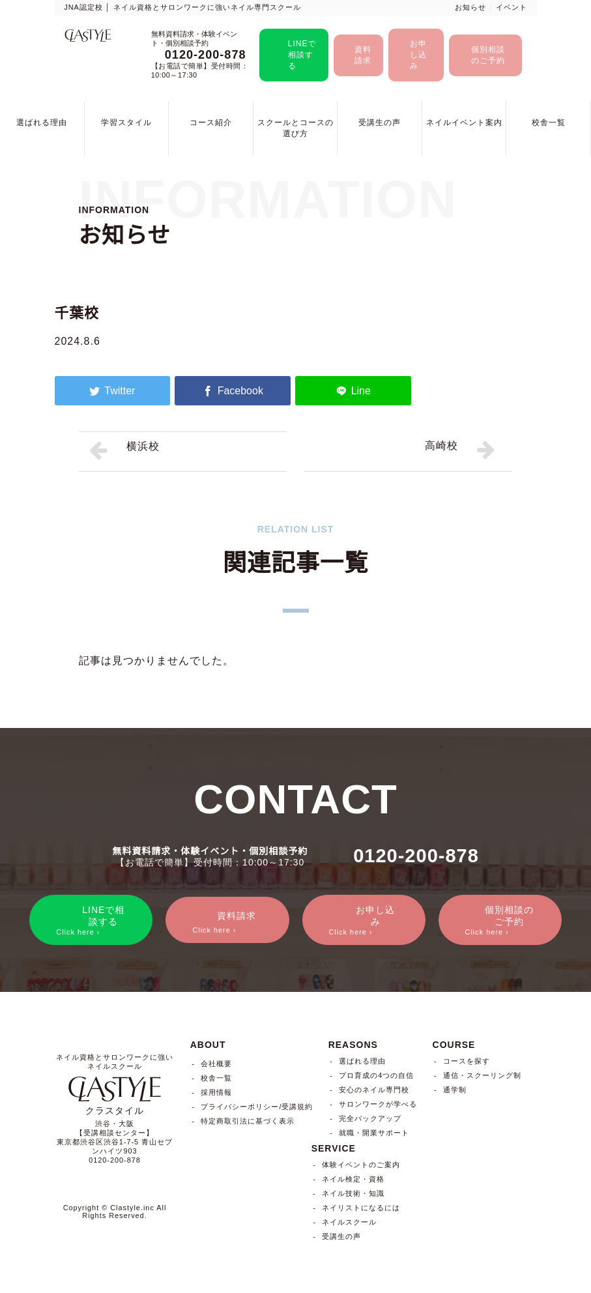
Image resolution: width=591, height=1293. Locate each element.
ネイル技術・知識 (353, 1195)
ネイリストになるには (361, 1209)
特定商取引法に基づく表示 (248, 1123)
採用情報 (216, 1095)
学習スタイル (126, 122)
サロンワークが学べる (378, 1106)
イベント (511, 7)
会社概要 (216, 1066)
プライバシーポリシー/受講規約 (257, 1109)
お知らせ (470, 7)
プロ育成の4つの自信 (376, 1077)
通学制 (455, 1092)
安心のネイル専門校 (374, 1092)
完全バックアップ (370, 1120)
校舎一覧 (549, 122)
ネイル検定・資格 (353, 1181)
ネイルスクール (349, 1224)
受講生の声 (379, 122)
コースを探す (466, 1063)
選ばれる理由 (41, 122)
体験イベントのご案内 (361, 1166)
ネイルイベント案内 (464, 122)
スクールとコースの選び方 (295, 128)
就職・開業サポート (374, 1135)
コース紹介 (211, 122)
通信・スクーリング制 (482, 1077)
